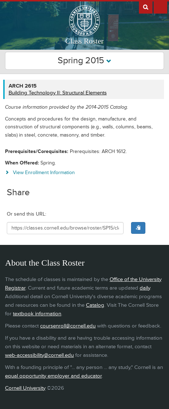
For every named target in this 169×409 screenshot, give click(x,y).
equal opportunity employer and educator (53, 376)
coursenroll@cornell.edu (68, 325)
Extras (160, 7)
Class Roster (85, 41)
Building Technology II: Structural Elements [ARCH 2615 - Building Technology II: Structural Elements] (58, 92)
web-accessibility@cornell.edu (39, 355)
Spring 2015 (84, 60)
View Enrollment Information (44, 172)
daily (145, 288)
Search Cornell (146, 7)
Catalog (95, 305)
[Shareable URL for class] (65, 228)
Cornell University (25, 388)
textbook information (37, 313)
